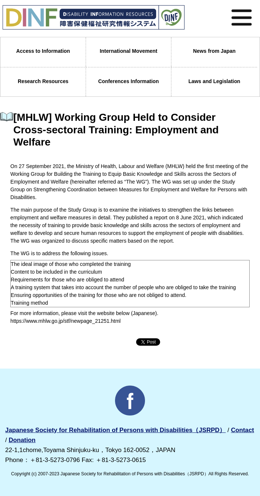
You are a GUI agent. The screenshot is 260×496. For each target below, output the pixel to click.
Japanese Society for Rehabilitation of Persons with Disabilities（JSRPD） (115, 430)
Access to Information (43, 51)
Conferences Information (128, 81)
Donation (22, 440)
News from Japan (214, 51)
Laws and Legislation (214, 81)
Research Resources (43, 81)
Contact (242, 430)
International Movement (129, 51)
